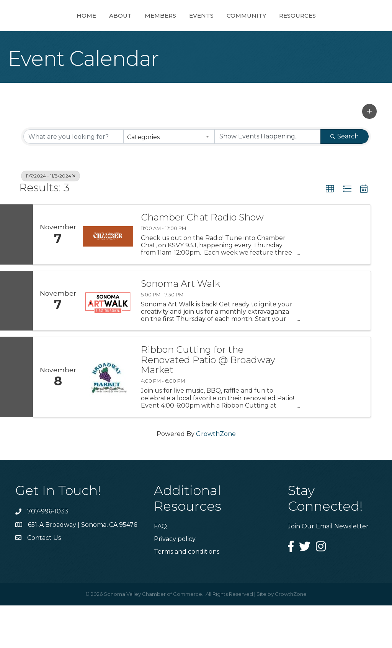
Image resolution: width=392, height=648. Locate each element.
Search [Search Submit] (344, 179)
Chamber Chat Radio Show (202, 260)
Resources (325, 36)
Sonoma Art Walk (180, 326)
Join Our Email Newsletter (328, 568)
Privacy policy (175, 581)
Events (229, 36)
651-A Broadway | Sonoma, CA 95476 (82, 567)
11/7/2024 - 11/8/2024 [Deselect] (50, 218)
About (93, 36)
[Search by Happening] (267, 179)
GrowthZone (216, 476)
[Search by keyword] (73, 179)
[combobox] (169, 179)
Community (274, 36)
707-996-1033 (48, 554)
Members (133, 36)
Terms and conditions (186, 594)
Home (59, 36)
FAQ (160, 568)
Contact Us (44, 580)
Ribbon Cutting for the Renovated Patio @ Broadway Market (208, 402)
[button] (369, 153)
